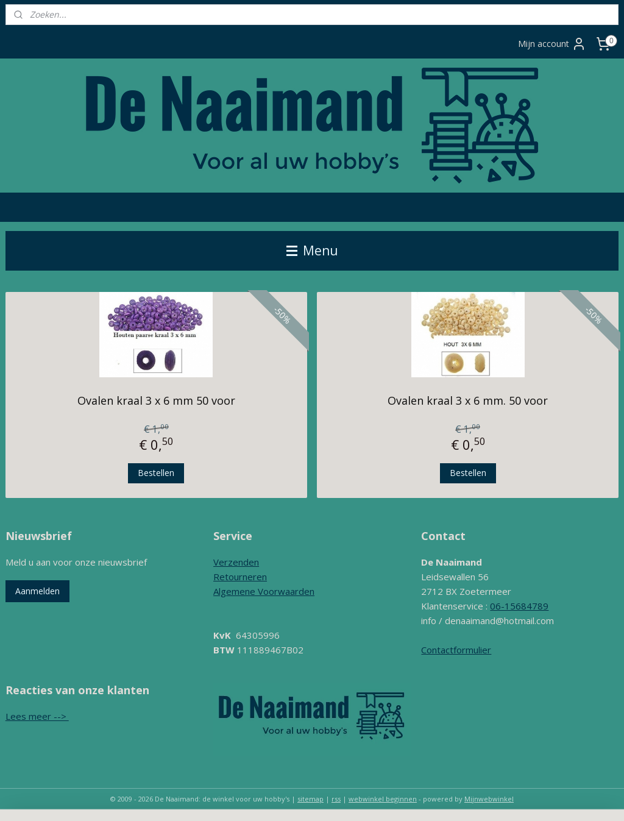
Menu (312, 250)
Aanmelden (37, 591)
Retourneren (240, 576)
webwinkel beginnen (383, 798)
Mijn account (552, 44)
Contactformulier (456, 650)
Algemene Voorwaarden (263, 591)
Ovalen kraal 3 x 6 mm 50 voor (156, 400)
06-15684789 (519, 606)
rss (336, 798)
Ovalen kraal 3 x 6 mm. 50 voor (468, 400)
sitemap (310, 798)
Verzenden (236, 562)
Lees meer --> (37, 716)
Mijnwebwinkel (489, 798)
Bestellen (156, 472)
